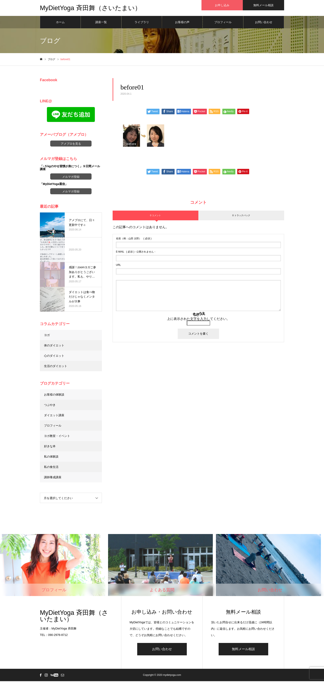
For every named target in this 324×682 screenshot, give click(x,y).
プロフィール (223, 22)
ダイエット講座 (54, 415)
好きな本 (50, 446)
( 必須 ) (133, 239)
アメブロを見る (71, 144)
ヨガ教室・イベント (57, 436)
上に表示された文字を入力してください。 (198, 319)
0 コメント (155, 216)
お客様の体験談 (54, 395)
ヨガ (47, 335)
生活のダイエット (55, 366)
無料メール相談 (243, 650)
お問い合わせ (263, 22)
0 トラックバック (241, 216)
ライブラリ (142, 22)
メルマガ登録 (71, 177)
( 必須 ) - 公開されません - (135, 252)
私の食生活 (51, 467)
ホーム (60, 22)
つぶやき (50, 405)
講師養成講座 (52, 477)
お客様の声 (182, 22)
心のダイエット (54, 356)
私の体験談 (51, 457)
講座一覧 (101, 22)
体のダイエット (54, 346)
